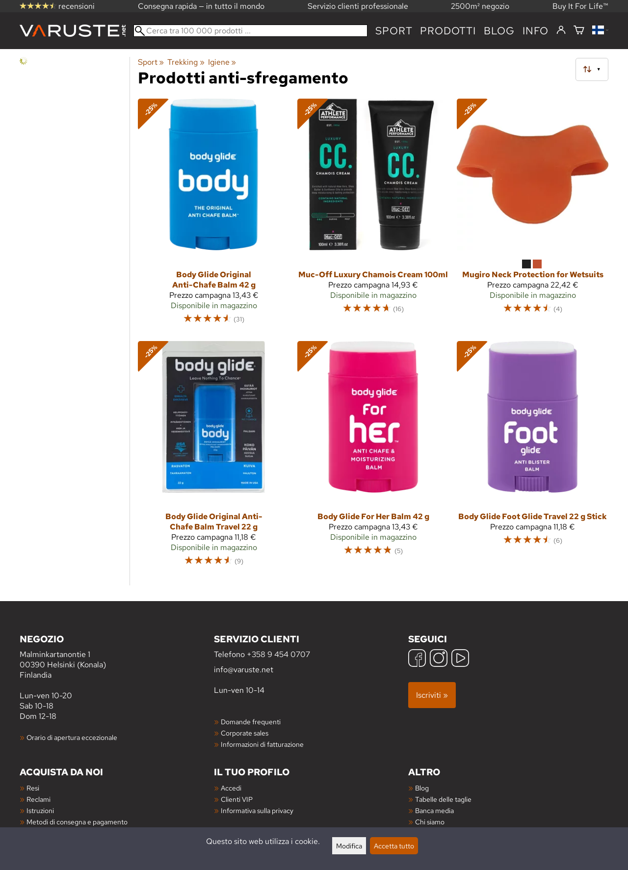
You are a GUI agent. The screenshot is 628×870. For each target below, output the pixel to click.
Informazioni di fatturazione (262, 744)
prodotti (447, 30)
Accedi (231, 787)
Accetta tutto (394, 845)
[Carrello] (579, 31)
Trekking (185, 62)
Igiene (222, 62)
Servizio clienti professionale (358, 6)
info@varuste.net (243, 669)
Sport (393, 30)
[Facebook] (417, 659)
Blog (422, 787)
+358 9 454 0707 (278, 654)
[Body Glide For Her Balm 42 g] (373, 458)
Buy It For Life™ (580, 6)
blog (499, 30)
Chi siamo (430, 821)
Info (536, 30)
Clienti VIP (237, 799)
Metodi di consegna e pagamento (77, 821)
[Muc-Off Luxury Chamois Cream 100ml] (373, 216)
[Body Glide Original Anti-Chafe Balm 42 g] (213, 216)
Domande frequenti (251, 721)
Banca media (434, 810)
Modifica (349, 845)
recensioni (57, 6)
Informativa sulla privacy (257, 810)
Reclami (38, 799)
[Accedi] (561, 30)
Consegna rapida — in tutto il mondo (201, 6)
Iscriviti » (432, 695)
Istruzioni (40, 810)
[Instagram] (438, 659)
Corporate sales (244, 733)
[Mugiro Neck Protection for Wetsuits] (532, 216)
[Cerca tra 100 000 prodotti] (250, 31)
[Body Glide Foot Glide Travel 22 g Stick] (532, 458)
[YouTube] (460, 659)
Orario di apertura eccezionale (71, 737)
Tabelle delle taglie (443, 799)
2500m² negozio (480, 6)
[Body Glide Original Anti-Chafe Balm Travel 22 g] (213, 458)
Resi (32, 787)
